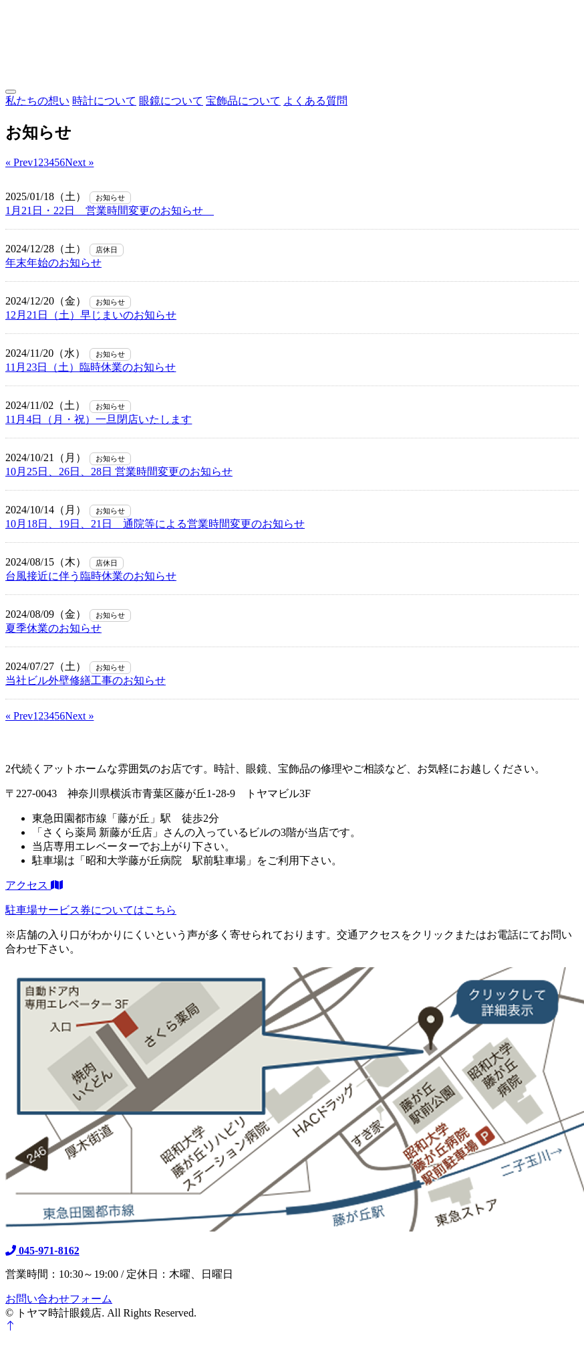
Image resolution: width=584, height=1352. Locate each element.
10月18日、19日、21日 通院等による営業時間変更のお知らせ (155, 523)
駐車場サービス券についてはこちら (90, 910)
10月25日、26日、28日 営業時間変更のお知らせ (119, 471)
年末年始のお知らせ (53, 262)
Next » (79, 162)
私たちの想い (37, 100)
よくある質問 (315, 100)
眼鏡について (171, 100)
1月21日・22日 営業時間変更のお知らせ (109, 210)
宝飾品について (243, 100)
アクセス (34, 885)
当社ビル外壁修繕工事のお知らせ (85, 680)
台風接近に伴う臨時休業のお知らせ (90, 576)
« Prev (19, 162)
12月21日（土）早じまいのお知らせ (90, 315)
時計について (104, 100)
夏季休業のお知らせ (53, 628)
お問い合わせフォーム (58, 1298)
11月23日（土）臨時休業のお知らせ (90, 367)
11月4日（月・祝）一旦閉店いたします (98, 419)
